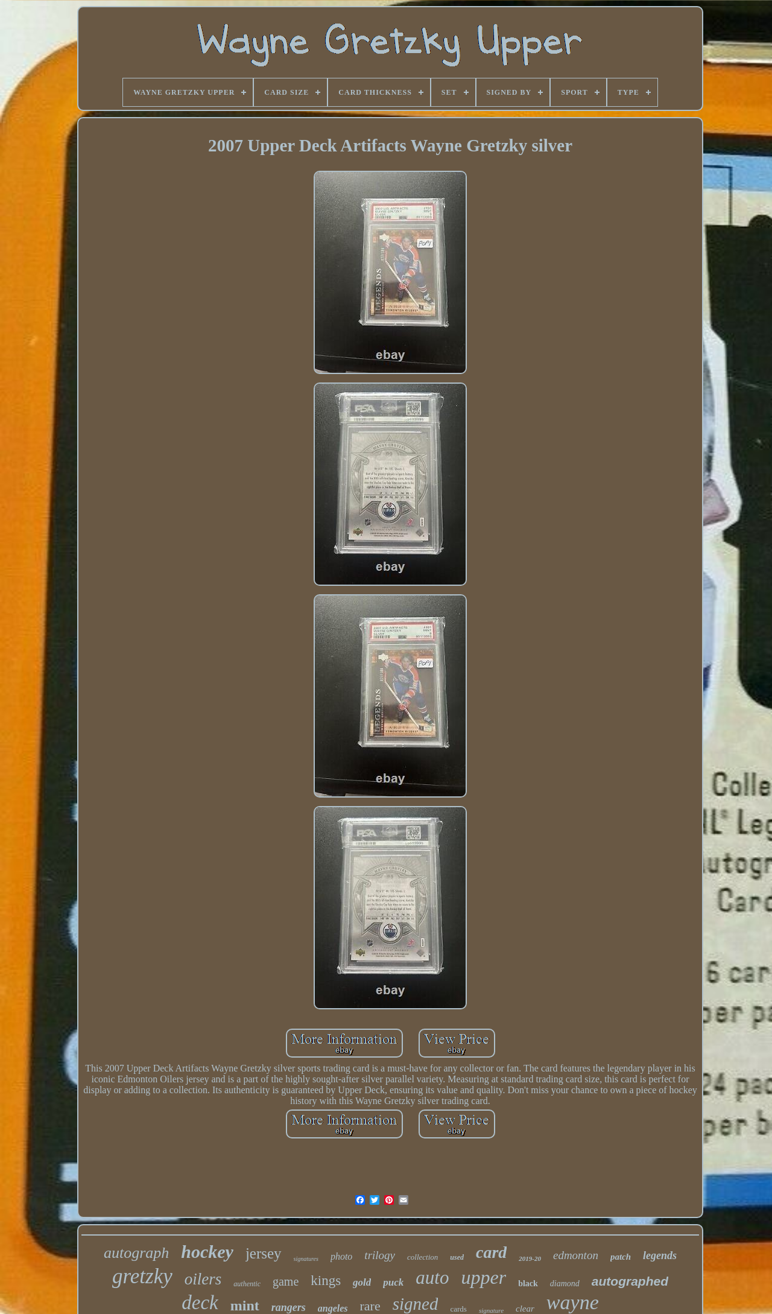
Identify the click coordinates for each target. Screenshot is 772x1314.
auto (432, 1277)
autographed (630, 1281)
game (286, 1281)
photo (341, 1256)
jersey (263, 1253)
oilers (203, 1279)
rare (370, 1305)
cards (458, 1308)
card (491, 1252)
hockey (207, 1252)
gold (362, 1282)
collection (422, 1257)
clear (525, 1308)
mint (244, 1305)
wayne (572, 1302)
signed (415, 1303)
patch (620, 1257)
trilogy (379, 1255)
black (528, 1283)
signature (491, 1310)
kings (326, 1280)
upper (483, 1277)
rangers (288, 1307)
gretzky (142, 1276)
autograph (136, 1253)
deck (200, 1302)
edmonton (575, 1255)
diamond (565, 1283)
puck (393, 1282)
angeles (333, 1308)
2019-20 (530, 1258)
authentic (247, 1284)
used (457, 1257)
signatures (306, 1258)
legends (660, 1255)
